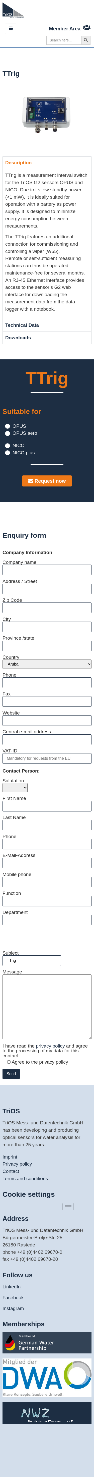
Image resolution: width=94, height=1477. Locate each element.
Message (47, 1004)
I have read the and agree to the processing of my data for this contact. (45, 1051)
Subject (32, 957)
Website (47, 716)
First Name (47, 802)
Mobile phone (47, 878)
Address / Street (47, 585)
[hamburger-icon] (10, 29)
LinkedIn (12, 1286)
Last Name (47, 821)
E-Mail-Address (47, 859)
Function (47, 897)
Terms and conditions (25, 1178)
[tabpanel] (47, 244)
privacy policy (51, 1046)
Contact (11, 1171)
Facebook (13, 1297)
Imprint (10, 1157)
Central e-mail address (47, 735)
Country (47, 662)
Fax (47, 697)
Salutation (15, 785)
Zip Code (47, 604)
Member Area (64, 28)
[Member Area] (86, 27)
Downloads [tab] (18, 337)
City (47, 623)
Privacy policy (17, 1164)
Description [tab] (18, 162)
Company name (47, 566)
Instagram (13, 1308)
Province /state (47, 642)
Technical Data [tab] (22, 325)
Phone (47, 679)
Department (47, 916)
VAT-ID (47, 754)
